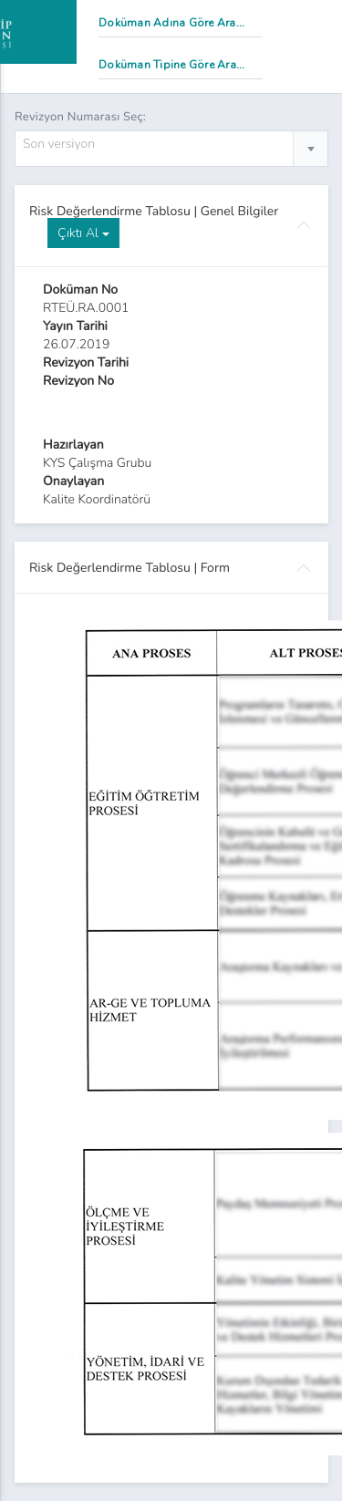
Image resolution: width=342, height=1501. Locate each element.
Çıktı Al (83, 233)
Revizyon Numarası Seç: (80, 117)
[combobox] (171, 148)
